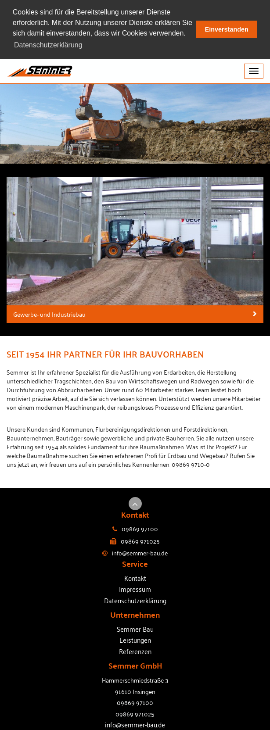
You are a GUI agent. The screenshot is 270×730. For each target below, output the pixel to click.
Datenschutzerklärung (135, 600)
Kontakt (135, 577)
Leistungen (135, 639)
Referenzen (135, 650)
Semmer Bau (135, 628)
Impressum (135, 588)
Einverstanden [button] (226, 29)
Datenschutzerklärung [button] (48, 45)
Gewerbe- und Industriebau (49, 313)
